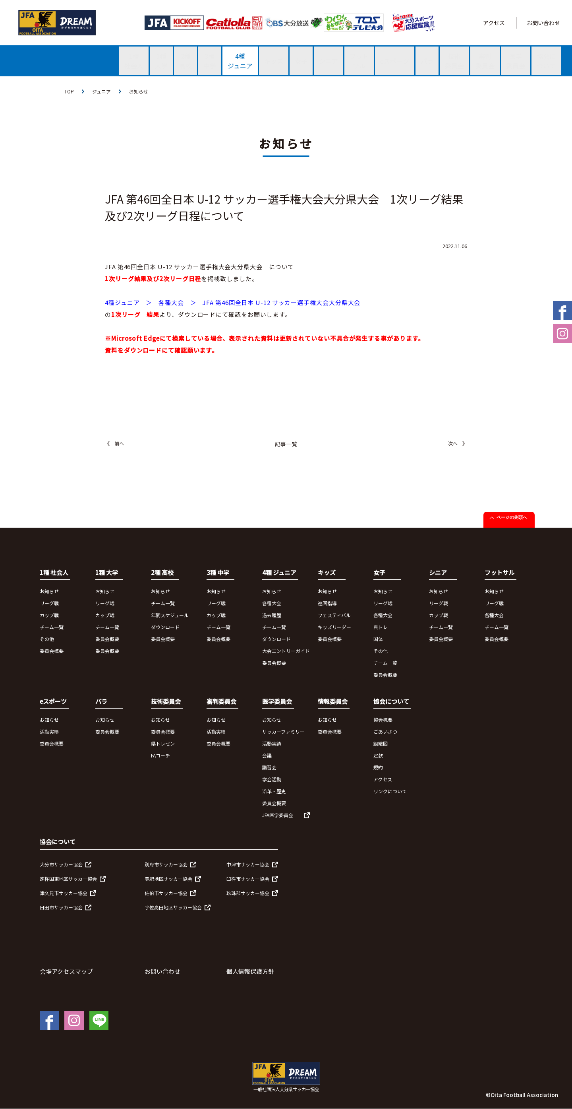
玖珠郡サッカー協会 (247, 893)
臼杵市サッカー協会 (247, 878)
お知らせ (138, 91)
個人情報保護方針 (250, 971)
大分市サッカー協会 (61, 864)
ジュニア (101, 91)
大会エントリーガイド (286, 650)
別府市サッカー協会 (166, 864)
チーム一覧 (52, 626)
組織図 (380, 743)
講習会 (269, 767)
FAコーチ (160, 755)
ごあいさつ (385, 731)
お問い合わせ (543, 23)
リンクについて (390, 791)
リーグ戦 (49, 603)
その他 (47, 638)
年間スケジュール (170, 615)
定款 (378, 755)
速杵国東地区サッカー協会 (68, 878)
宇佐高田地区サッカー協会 (173, 907)
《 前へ (114, 443)
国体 (378, 638)
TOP (69, 91)
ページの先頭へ (512, 517)
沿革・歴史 (274, 791)
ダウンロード (165, 626)
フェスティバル (334, 615)
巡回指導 (327, 603)
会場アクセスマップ (66, 971)
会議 (267, 755)
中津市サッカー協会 (247, 864)
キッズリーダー (334, 626)
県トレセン (163, 743)
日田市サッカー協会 (61, 907)
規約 (378, 767)
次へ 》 (457, 443)
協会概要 (382, 720)
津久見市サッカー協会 (63, 893)
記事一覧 (286, 444)
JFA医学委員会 (277, 815)
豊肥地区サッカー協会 (168, 878)
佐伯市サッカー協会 (166, 893)
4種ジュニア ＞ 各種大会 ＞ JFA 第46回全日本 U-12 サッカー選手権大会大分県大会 (232, 303)
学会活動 (271, 779)
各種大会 (271, 603)
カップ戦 (49, 615)
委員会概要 (52, 650)
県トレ (380, 626)
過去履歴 (271, 615)
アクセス (494, 23)
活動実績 (49, 731)
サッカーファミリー (283, 731)
